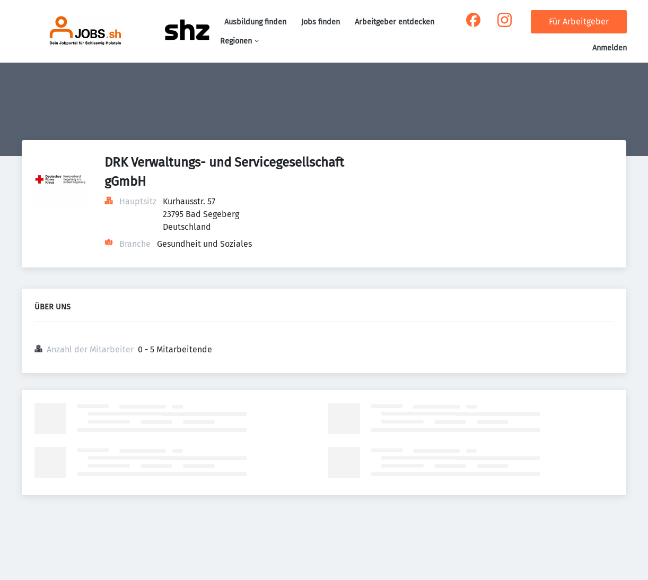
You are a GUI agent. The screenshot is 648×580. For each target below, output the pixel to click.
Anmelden (609, 48)
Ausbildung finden (255, 22)
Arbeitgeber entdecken (394, 22)
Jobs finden (320, 22)
